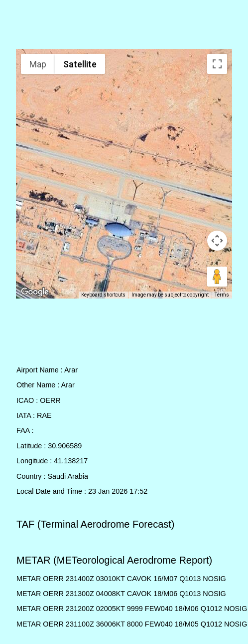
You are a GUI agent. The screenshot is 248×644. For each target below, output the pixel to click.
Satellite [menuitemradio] (80, 64)
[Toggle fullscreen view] (217, 64)
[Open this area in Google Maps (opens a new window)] (34, 292)
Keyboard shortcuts (103, 295)
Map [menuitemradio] (37, 64)
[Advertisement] (124, 26)
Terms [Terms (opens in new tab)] (222, 295)
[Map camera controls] (217, 241)
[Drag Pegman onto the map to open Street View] (217, 277)
